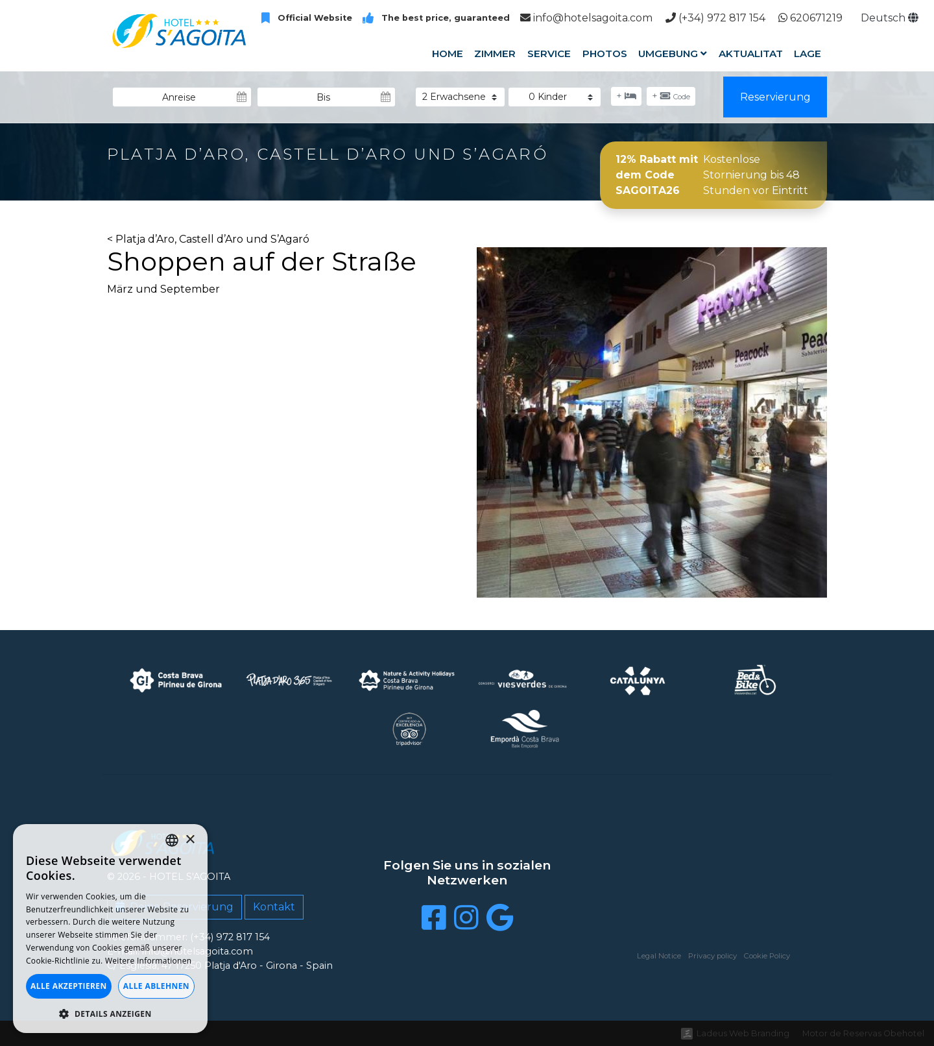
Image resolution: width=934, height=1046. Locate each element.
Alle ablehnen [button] (156, 985)
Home (447, 53)
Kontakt (274, 907)
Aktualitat (751, 53)
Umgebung (672, 53)
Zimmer (495, 53)
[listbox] (171, 840)
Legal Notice (659, 955)
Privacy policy (712, 955)
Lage (807, 53)
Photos (604, 53)
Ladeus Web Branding (743, 1033)
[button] (110, 1013)
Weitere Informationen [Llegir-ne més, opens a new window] (148, 960)
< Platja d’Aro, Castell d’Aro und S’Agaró (208, 239)
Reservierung (775, 97)
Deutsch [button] (889, 18)
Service (549, 53)
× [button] (190, 840)
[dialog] (110, 928)
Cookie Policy (767, 955)
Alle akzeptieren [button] (68, 985)
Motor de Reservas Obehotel (863, 1033)
